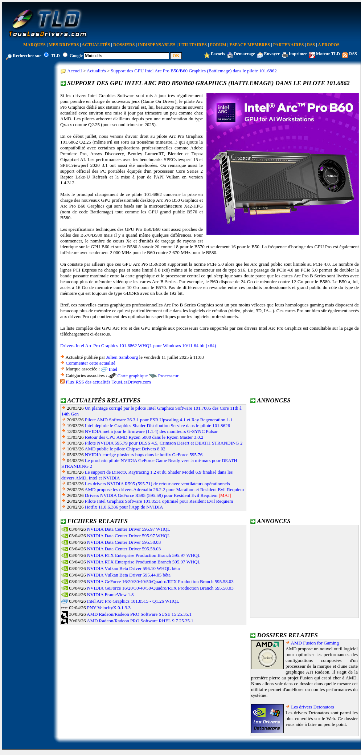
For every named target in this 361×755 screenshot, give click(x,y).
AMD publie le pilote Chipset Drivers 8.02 (125, 448)
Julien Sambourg (122, 357)
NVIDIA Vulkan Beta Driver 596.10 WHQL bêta (133, 568)
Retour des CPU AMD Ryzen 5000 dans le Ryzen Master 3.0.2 (144, 437)
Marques (34, 44)
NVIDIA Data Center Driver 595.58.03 (124, 542)
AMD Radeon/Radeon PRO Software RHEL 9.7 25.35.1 (140, 620)
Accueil (74, 70)
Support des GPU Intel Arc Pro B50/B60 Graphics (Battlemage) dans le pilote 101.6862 (193, 70)
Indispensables (156, 44)
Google (76, 55)
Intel (113, 369)
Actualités (96, 44)
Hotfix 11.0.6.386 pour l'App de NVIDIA (124, 507)
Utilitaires (193, 44)
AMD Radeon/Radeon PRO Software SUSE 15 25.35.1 (139, 614)
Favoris (218, 53)
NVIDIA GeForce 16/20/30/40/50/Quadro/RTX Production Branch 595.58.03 (160, 581)
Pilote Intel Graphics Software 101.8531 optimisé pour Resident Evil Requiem (159, 501)
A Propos (329, 44)
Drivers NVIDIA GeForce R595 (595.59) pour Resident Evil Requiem (151, 495)
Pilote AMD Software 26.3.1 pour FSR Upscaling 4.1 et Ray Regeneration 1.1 (159, 419)
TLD (55, 55)
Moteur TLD (328, 53)
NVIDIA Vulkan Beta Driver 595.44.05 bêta (129, 575)
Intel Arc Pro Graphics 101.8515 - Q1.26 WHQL (133, 601)
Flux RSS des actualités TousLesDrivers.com (108, 382)
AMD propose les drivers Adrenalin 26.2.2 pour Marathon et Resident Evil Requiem (164, 489)
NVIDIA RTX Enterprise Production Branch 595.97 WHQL (144, 555)
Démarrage (244, 53)
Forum (218, 44)
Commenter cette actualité (90, 363)
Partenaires (288, 44)
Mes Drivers (64, 44)
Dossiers (124, 44)
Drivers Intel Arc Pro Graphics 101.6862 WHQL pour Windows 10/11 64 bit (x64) (138, 345)
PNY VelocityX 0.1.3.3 (109, 607)
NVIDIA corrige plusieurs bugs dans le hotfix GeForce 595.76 (144, 454)
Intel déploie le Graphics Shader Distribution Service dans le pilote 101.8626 (157, 425)
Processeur (168, 375)
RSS (311, 44)
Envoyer (272, 53)
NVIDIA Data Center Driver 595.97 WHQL (128, 529)
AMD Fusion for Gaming (315, 643)
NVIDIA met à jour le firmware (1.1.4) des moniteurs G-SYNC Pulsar (151, 431)
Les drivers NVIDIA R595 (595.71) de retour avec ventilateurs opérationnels (157, 483)
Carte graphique (133, 375)
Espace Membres (250, 44)
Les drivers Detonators (312, 707)
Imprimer (298, 53)
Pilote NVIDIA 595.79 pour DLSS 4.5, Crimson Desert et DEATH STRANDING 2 (164, 443)
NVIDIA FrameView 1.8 (110, 594)
